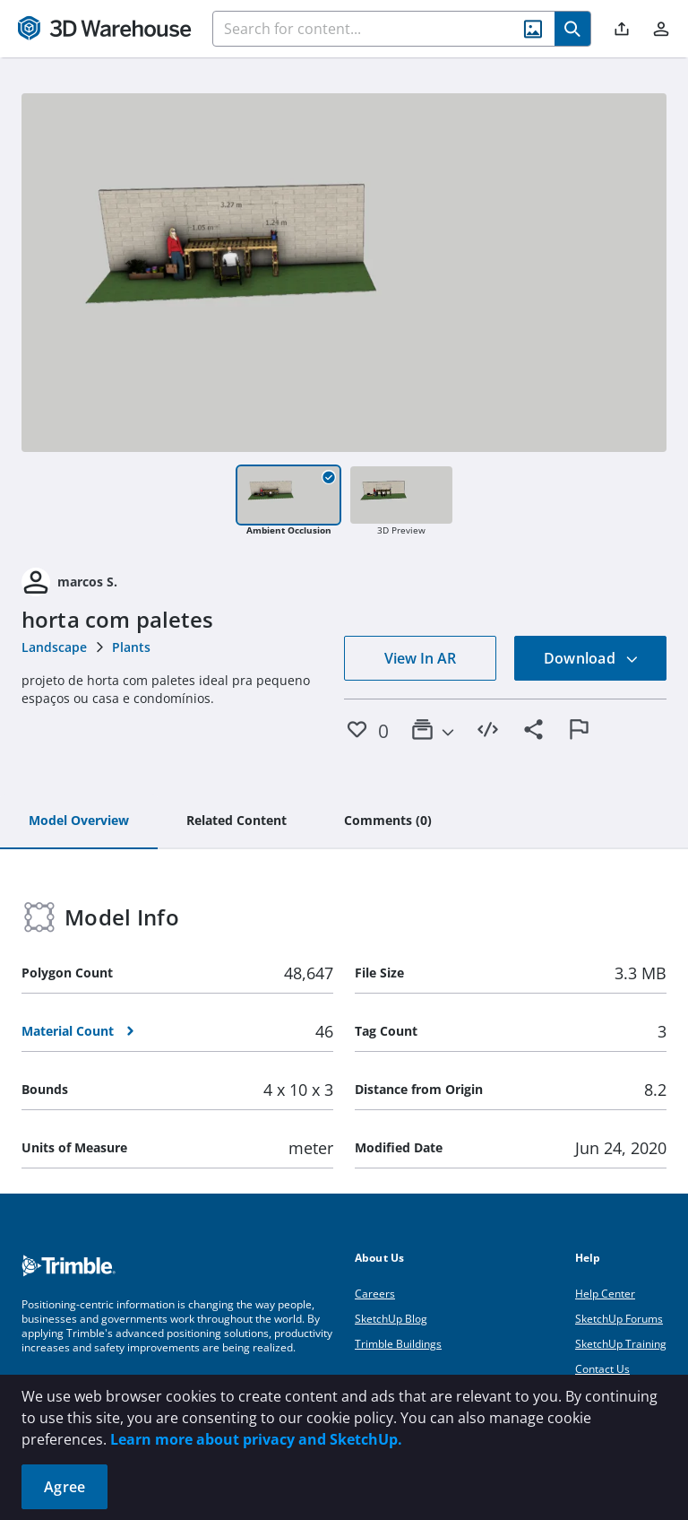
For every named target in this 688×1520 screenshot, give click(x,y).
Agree (64, 1487)
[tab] (79, 821)
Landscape (54, 647)
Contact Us (602, 1369)
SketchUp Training (620, 1343)
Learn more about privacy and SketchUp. (256, 1439)
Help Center (605, 1293)
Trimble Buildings (398, 1343)
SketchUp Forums (619, 1318)
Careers (375, 1293)
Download (591, 658)
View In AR (420, 658)
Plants (131, 647)
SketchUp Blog (391, 1318)
